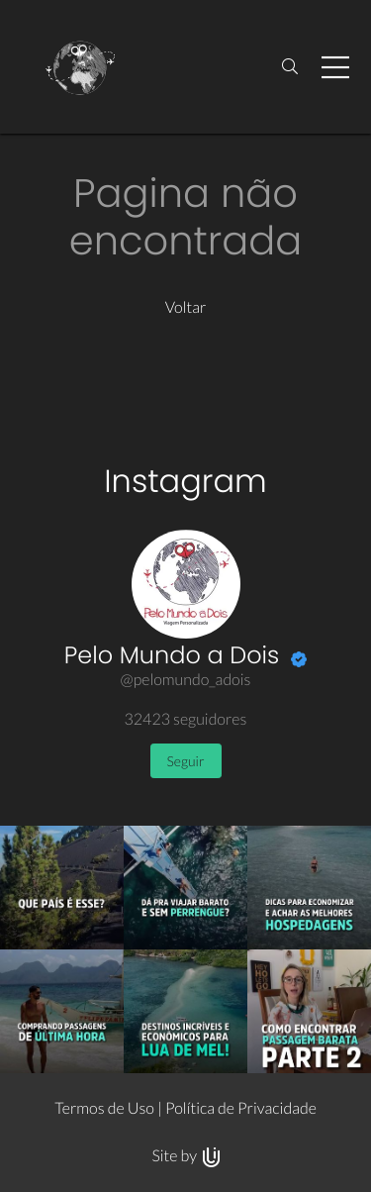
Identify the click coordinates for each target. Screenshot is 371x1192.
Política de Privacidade (241, 1108)
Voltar (186, 307)
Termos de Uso (104, 1108)
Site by (185, 1155)
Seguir (186, 760)
